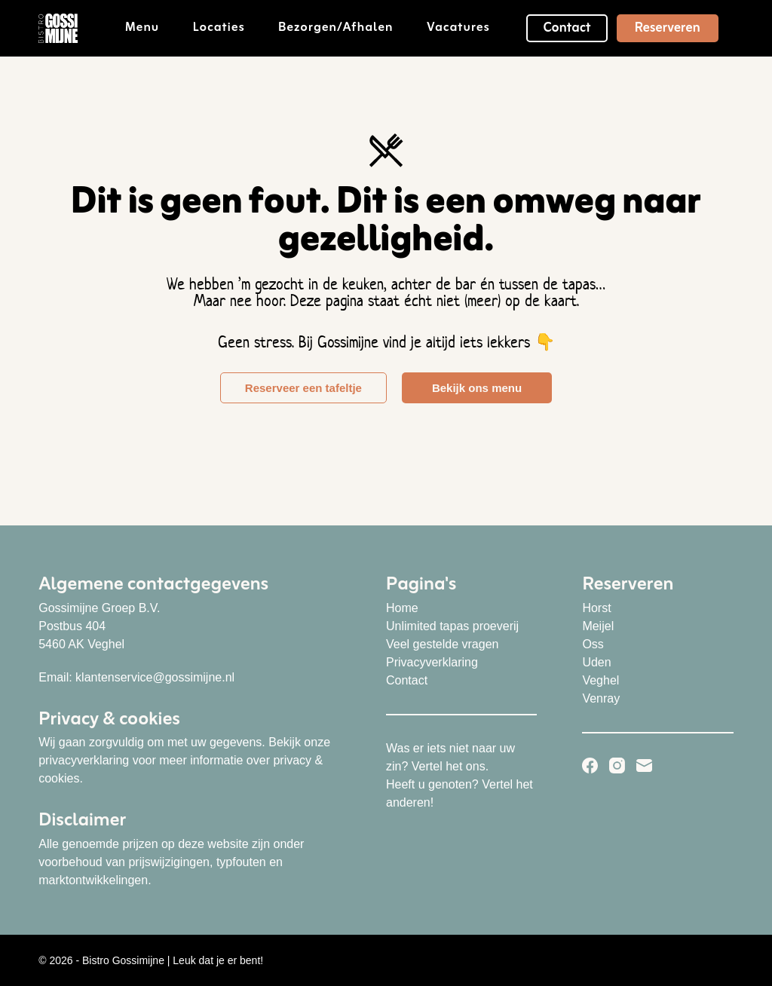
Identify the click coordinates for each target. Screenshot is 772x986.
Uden (596, 662)
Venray (601, 698)
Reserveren (667, 28)
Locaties (229, 27)
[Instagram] (617, 765)
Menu (152, 27)
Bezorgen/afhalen (346, 27)
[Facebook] (590, 765)
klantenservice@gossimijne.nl (154, 677)
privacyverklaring (83, 760)
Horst (596, 608)
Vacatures (458, 27)
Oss (592, 644)
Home (402, 608)
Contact (567, 28)
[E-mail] (644, 765)
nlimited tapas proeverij (457, 626)
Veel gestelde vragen (442, 644)
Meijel (598, 626)
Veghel (600, 680)
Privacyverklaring (432, 662)
